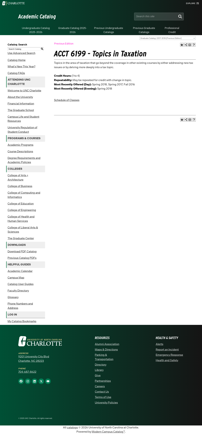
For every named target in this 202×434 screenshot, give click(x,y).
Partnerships (103, 381)
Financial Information (21, 103)
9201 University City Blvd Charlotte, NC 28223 (33, 359)
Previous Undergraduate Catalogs (108, 30)
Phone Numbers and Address (20, 306)
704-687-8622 (27, 371)
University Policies (106, 402)
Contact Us (102, 391)
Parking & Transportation (104, 357)
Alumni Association (107, 344)
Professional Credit (172, 30)
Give (98, 375)
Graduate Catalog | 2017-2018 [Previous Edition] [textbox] (161, 38)
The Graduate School (21, 110)
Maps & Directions (106, 349)
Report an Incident (167, 349)
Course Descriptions (20, 151)
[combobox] (168, 38)
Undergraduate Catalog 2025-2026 (36, 30)
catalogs (72, 427)
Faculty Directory (18, 290)
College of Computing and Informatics (24, 195)
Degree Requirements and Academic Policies (24, 160)
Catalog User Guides (21, 284)
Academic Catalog (37, 16)
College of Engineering (22, 210)
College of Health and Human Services (21, 219)
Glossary (13, 297)
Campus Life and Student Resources (23, 119)
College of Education (21, 203)
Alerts (159, 344)
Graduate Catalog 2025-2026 (72, 30)
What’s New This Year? (21, 66)
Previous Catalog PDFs (22, 258)
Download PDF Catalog (22, 251)
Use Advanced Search (21, 53)
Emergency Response (169, 354)
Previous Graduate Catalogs (144, 30)
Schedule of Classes (66, 100)
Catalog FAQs (16, 73)
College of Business (20, 186)
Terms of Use (103, 397)
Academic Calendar (20, 271)
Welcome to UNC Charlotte (24, 90)
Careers (100, 386)
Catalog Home (17, 60)
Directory (100, 364)
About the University (20, 97)
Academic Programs (20, 144)
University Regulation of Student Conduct (22, 129)
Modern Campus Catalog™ (108, 431)
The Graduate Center (21, 238)
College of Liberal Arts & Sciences (23, 230)
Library (99, 370)
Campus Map (16, 277)
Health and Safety (167, 360)
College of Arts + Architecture (18, 177)
